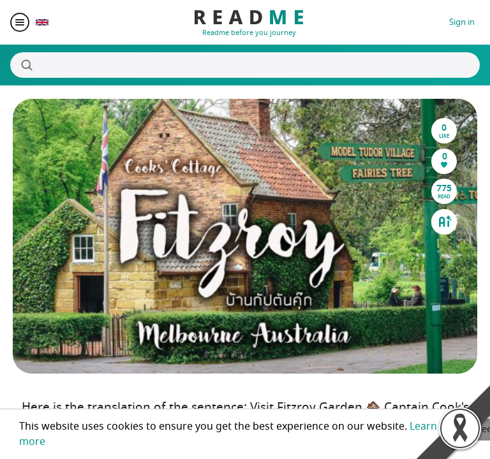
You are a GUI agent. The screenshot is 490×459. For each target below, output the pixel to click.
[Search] (245, 65)
